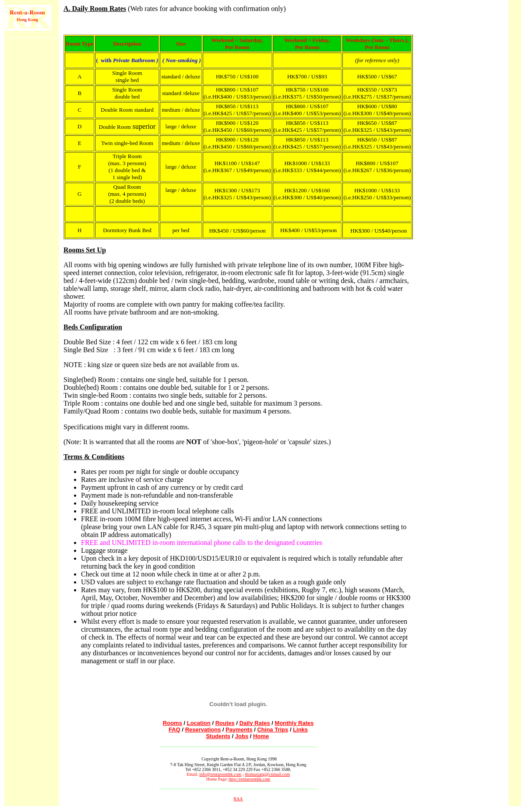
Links (300, 729)
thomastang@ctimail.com (267, 774)
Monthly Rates (294, 723)
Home (261, 736)
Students (218, 736)
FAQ (174, 729)
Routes (225, 723)
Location (199, 723)
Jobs (241, 736)
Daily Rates (254, 723)
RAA (238, 798)
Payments (238, 729)
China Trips (272, 729)
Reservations (203, 729)
